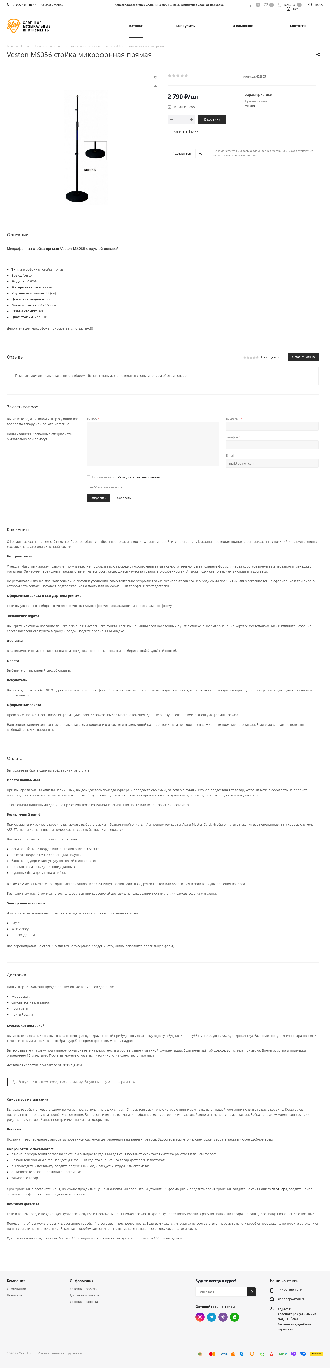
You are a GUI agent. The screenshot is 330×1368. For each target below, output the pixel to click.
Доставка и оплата (84, 1295)
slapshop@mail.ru (291, 1299)
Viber (223, 1317)
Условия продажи (84, 1289)
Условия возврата (84, 1301)
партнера (279, 1189)
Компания (16, 1280)
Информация (82, 1280)
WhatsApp (234, 1317)
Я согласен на (126, 477)
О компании (16, 1289)
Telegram (211, 1317)
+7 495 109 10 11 (290, 1290)
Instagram (200, 1317)
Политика (14, 1295)
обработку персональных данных (136, 477)
